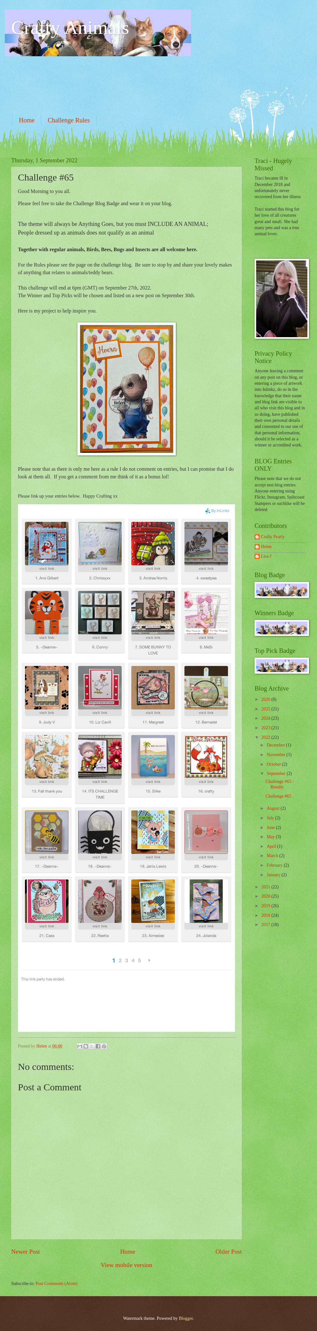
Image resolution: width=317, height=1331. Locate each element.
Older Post (228, 1251)
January (274, 874)
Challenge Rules (69, 120)
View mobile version (126, 1265)
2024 (266, 718)
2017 (266, 924)
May (271, 836)
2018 (266, 915)
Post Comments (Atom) (56, 1283)
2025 (266, 709)
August (273, 808)
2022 (266, 737)
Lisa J (266, 556)
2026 (266, 699)
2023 (266, 727)
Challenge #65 (278, 796)
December (276, 745)
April (272, 846)
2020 (266, 896)
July (271, 818)
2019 (266, 905)
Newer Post (25, 1251)
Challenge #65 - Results (279, 784)
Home (27, 120)
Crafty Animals (70, 27)
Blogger (186, 1318)
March (273, 855)
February (275, 865)
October (274, 764)
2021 (266, 887)
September (277, 773)
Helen (266, 546)
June (271, 827)
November (277, 754)
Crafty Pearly (273, 536)
